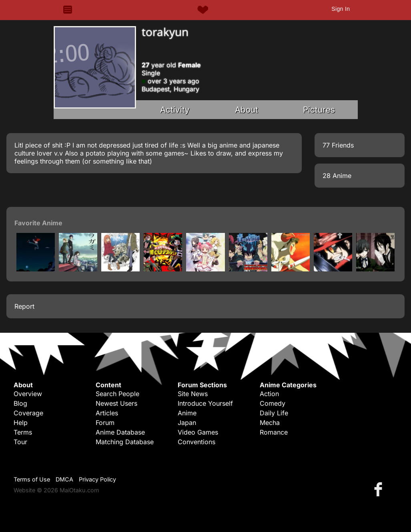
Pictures (319, 110)
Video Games (198, 432)
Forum (105, 423)
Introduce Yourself (205, 403)
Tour (20, 442)
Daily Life (274, 413)
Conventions (196, 442)
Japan (187, 423)
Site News (193, 394)
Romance (274, 432)
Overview (28, 394)
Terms (23, 432)
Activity (175, 110)
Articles (107, 413)
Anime (187, 413)
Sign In (340, 9)
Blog (20, 403)
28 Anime (337, 176)
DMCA (64, 479)
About (246, 110)
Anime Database (120, 432)
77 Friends (338, 145)
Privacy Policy (97, 479)
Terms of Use (32, 479)
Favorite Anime (38, 223)
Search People (117, 394)
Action (269, 394)
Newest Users (116, 403)
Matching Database (125, 442)
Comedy (272, 403)
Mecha (270, 423)
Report (24, 306)
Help (21, 423)
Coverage (28, 413)
